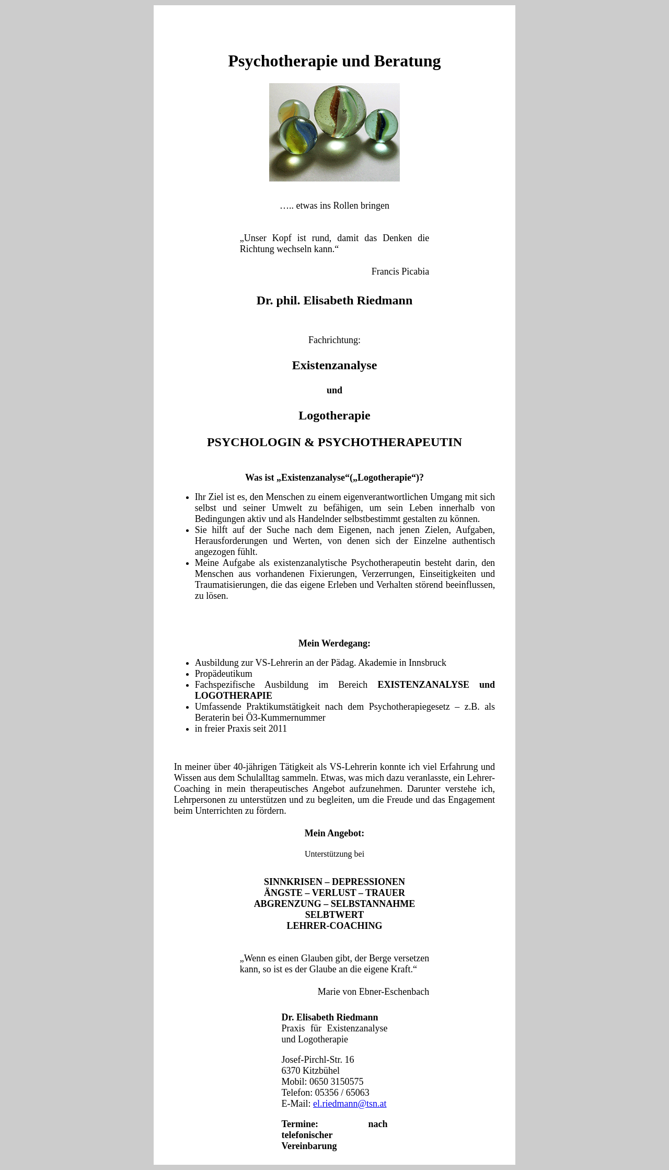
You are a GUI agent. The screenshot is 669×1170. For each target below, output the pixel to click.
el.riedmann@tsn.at (350, 1103)
